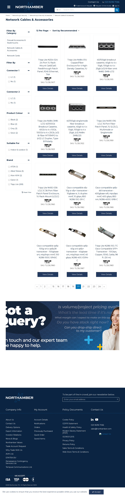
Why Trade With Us (14, 450)
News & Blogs (12, 439)
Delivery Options (13, 427)
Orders (37, 427)
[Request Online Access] (102, 5)
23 (94, 286)
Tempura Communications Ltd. (19, 467)
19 (73, 286)
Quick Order (39, 435)
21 (83, 286)
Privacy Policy (68, 441)
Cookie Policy (68, 420)
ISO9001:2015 (68, 437)
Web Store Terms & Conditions (75, 452)
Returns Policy (68, 444)
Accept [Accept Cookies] (96, 492)
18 (68, 286)
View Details (48, 88)
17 (63, 286)
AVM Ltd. (10, 454)
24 (99, 286)
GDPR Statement (70, 424)
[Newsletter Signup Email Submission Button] (117, 381)
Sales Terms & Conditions (73, 448)
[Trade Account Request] (82, 5)
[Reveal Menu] (9, 7)
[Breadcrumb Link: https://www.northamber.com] (8, 15)
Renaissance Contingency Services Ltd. (17, 462)
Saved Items (39, 439)
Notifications (39, 424)
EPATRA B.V (11, 458)
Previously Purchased (43, 431)
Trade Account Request (16, 446)
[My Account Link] (115, 5)
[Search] (88, 10)
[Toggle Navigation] (9, 7)
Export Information (14, 431)
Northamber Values (14, 443)
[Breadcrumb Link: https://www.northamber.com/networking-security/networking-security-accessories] (41, 15)
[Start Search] (117, 10)
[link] (92, 419)
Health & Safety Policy (72, 427)
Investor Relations (13, 435)
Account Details (41, 420)
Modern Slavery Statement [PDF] (74, 432)
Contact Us (10, 424)
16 (58, 286)
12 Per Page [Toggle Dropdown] (42, 30)
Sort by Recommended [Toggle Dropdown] (65, 30)
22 (88, 286)
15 (53, 286)
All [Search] (57, 10)
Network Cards (13, 56)
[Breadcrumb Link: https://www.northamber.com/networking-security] (19, 15)
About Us (10, 420)
